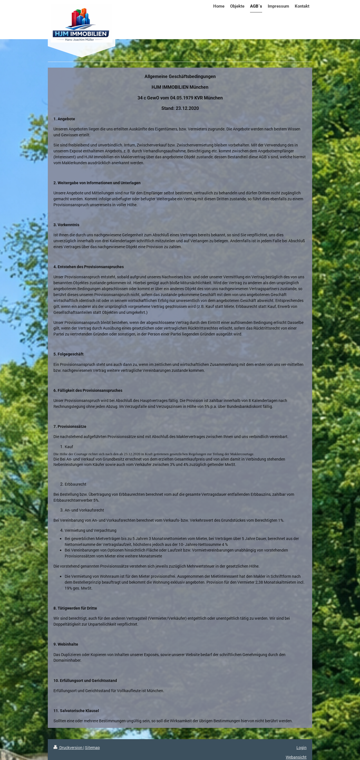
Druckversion (68, 747)
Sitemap (92, 747)
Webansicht (296, 757)
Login (301, 747)
